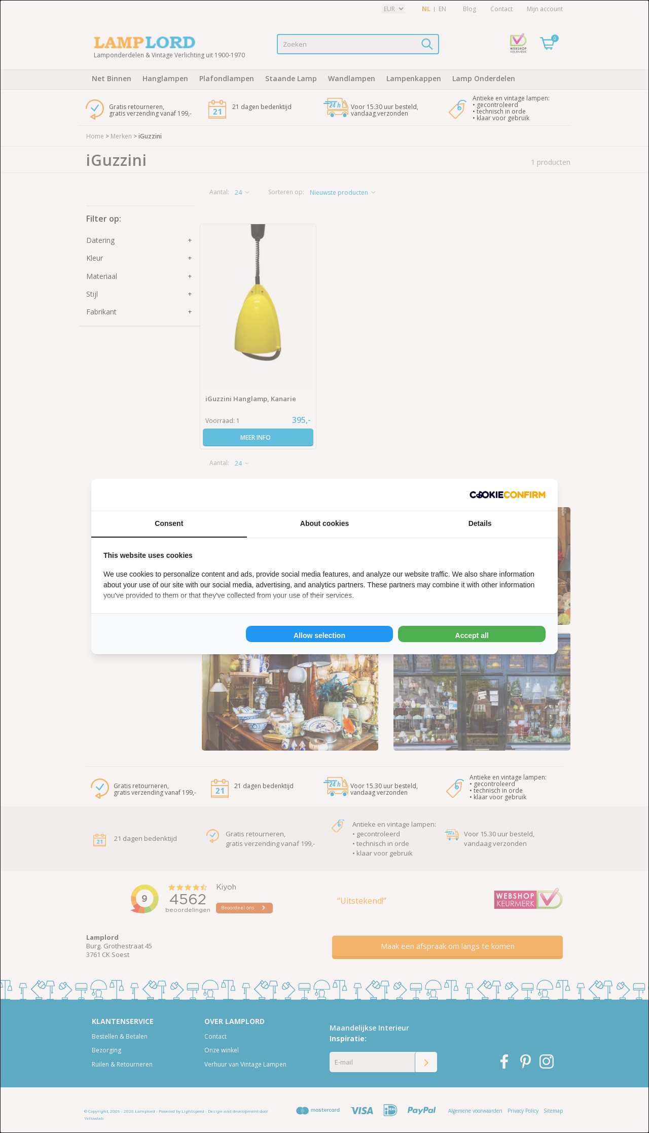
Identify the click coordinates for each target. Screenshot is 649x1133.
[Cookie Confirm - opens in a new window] (508, 495)
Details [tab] (480, 523)
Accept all (472, 635)
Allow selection (319, 635)
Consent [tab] (169, 523)
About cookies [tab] (324, 523)
